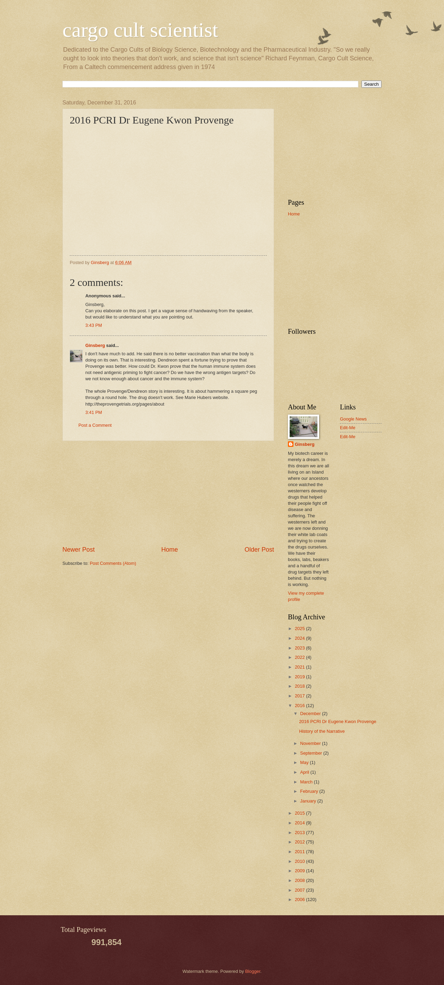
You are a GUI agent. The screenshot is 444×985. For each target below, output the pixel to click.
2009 (300, 870)
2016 (300, 705)
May (305, 762)
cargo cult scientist (140, 29)
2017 (300, 695)
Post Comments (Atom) (113, 563)
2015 (300, 813)
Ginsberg (95, 345)
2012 (300, 841)
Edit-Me (347, 427)
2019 (300, 676)
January (308, 801)
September (311, 753)
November (311, 743)
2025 (300, 628)
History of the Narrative (322, 731)
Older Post (259, 549)
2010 (300, 861)
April (305, 772)
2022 (300, 657)
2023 (300, 648)
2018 (300, 686)
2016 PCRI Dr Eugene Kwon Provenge (337, 721)
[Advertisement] (168, 493)
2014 (300, 822)
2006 (300, 899)
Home (169, 549)
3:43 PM (93, 325)
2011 (300, 851)
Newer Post (78, 549)
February (309, 791)
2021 (300, 667)
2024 (300, 638)
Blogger (253, 971)
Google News (353, 419)
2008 (300, 880)
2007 (300, 890)
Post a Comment (95, 425)
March (307, 781)
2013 (300, 832)
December (311, 713)
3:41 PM (93, 412)
